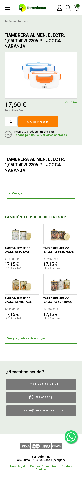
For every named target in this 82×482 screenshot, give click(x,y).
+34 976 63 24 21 (44, 383)
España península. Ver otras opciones (40, 135)
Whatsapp (44, 397)
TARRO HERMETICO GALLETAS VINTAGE (18, 300)
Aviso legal (17, 466)
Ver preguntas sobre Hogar (26, 338)
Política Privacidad (43, 466)
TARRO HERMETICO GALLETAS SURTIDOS (57, 300)
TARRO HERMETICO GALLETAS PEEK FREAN (58, 250)
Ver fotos (71, 102)
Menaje (17, 193)
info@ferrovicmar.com (44, 410)
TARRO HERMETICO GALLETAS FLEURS (17, 250)
